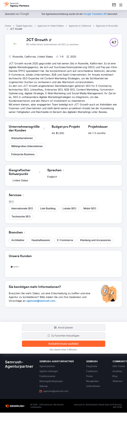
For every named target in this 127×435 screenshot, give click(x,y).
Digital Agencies (24, 25)
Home (8, 25)
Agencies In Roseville (107, 25)
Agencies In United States (50, 25)
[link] (114, 5)
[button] (114, 42)
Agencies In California (80, 25)
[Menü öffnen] (121, 5)
